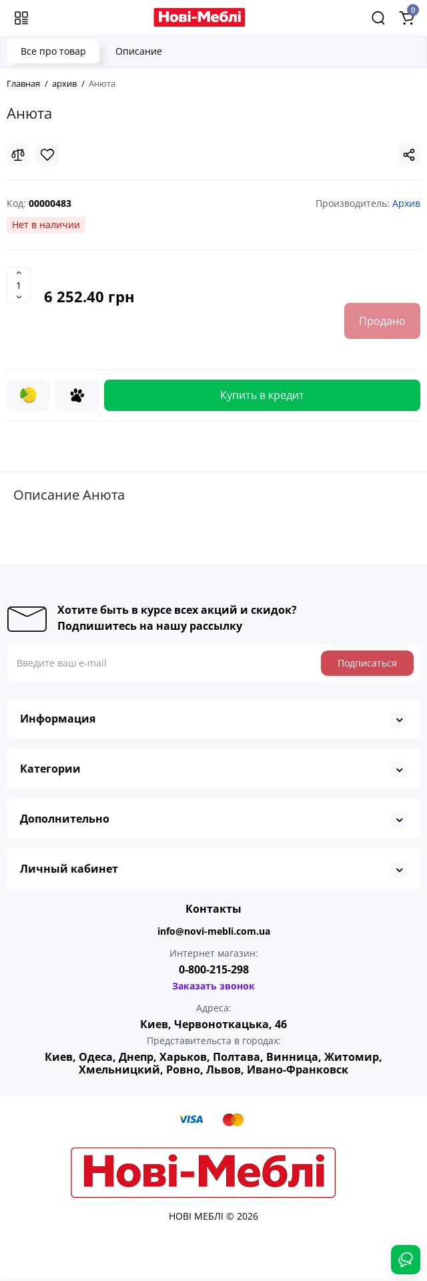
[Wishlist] (47, 154)
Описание (138, 51)
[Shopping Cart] (406, 18)
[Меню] (21, 18)
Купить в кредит (262, 395)
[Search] (378, 18)
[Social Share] (409, 154)
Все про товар (53, 51)
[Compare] (18, 154)
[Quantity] (19, 285)
